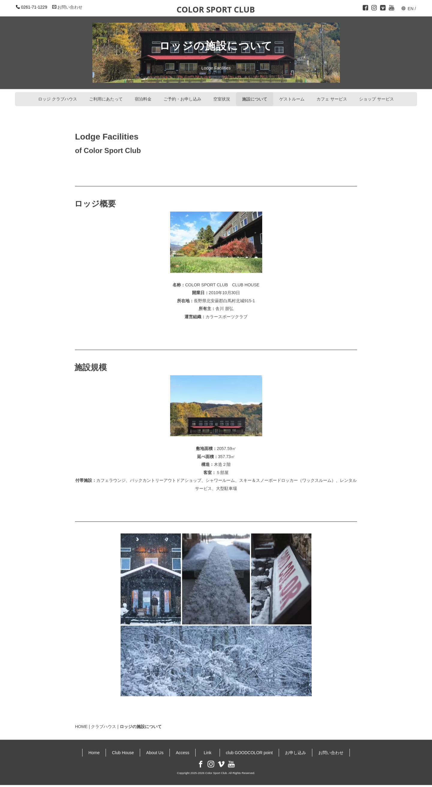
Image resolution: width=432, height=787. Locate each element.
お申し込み (295, 749)
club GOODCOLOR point (249, 749)
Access (182, 749)
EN (410, 5)
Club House (123, 749)
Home (94, 749)
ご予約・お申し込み (182, 96)
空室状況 (221, 96)
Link (210, 749)
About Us (155, 749)
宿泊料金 (143, 96)
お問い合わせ (67, 4)
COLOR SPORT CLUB (215, 6)
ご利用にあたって (106, 96)
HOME (81, 724)
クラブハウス (103, 724)
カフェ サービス (331, 96)
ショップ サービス (376, 96)
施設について (254, 96)
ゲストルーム (291, 96)
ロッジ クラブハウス (57, 96)
